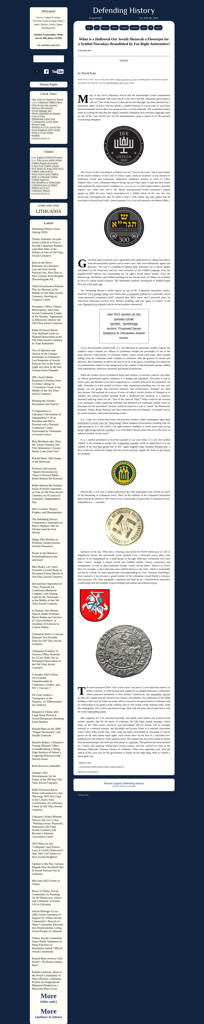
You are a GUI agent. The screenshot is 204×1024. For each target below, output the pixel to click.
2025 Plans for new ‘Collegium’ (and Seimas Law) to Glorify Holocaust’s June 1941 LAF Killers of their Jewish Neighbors (47, 850)
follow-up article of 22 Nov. (127, 79)
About (144, 28)
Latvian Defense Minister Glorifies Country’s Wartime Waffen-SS (101, 767)
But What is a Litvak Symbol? (89, 772)
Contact (52, 24)
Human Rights (49, 84)
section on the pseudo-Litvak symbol (125, 319)
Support (158, 28)
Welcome (47, 11)
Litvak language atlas (42, 111)
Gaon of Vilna (38, 116)
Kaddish (36, 135)
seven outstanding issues (93, 711)
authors (48, 17)
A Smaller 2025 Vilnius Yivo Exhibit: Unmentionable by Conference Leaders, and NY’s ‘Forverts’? (46, 681)
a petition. (134, 742)
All (151, 28)
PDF (92, 193)
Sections (105, 28)
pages (54, 21)
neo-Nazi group (101, 446)
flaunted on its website (94, 304)
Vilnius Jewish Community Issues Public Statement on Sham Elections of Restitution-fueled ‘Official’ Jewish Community (47, 945)
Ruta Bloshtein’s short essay (117, 83)
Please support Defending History (124, 783)
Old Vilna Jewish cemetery (148, 721)
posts (46, 21)
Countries (124, 28)
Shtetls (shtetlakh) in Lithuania (46, 113)
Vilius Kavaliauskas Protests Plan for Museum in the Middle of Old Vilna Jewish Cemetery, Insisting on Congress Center (48, 293)
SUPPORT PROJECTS (40, 193)
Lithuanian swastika (128, 443)
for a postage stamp (98, 294)
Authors (114, 28)
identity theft (130, 266)
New (97, 28)
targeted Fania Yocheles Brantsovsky (148, 446)
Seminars (44, 24)
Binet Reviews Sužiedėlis (46, 765)
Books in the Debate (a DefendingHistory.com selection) (44, 556)
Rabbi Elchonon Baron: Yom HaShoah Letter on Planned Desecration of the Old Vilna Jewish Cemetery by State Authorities (47, 337)
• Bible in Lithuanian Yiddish (44, 177)
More (48, 997)
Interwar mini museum (42, 108)
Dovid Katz (89, 73)
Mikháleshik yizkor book (43, 119)
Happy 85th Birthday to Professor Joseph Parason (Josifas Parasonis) (46, 543)
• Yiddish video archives (42, 171)
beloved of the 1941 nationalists (131, 491)
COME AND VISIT (48, 205)
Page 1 (89, 28)
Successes (134, 28)
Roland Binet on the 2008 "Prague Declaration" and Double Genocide (46, 732)
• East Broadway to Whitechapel (46, 182)
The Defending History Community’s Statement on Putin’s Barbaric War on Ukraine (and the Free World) (47, 526)
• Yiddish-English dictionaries (44, 163)
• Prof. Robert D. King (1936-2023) (47, 168)
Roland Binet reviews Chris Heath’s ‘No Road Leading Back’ (47, 962)
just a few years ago (93, 284)
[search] (46, 59)
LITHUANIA (48, 211)
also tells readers (154, 197)
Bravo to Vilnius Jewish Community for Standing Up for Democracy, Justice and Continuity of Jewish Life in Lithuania (47, 897)
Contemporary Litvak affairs (45, 122)
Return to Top (85, 762)
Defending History (124, 11)
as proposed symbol (137, 294)
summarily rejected (160, 694)
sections (57, 17)
